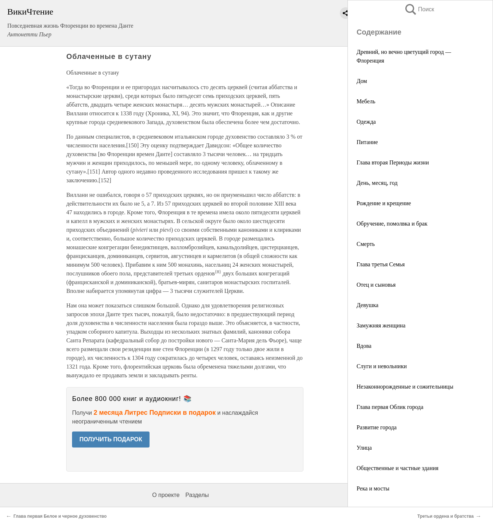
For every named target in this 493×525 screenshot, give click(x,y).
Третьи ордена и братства (445, 516)
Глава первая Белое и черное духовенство (60, 516)
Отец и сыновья (376, 285)
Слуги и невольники (382, 366)
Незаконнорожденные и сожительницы (405, 386)
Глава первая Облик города (390, 407)
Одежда (366, 122)
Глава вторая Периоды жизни (393, 162)
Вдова (364, 346)
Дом (362, 81)
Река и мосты (373, 488)
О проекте (165, 495)
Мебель (366, 101)
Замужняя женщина (381, 325)
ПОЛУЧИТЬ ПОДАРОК (110, 439)
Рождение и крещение (384, 203)
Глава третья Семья (381, 264)
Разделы (197, 495)
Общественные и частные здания (397, 468)
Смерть (366, 244)
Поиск (419, 9)
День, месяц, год (377, 183)
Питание (367, 142)
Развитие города (377, 427)
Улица (364, 448)
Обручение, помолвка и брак (392, 223)
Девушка (367, 305)
